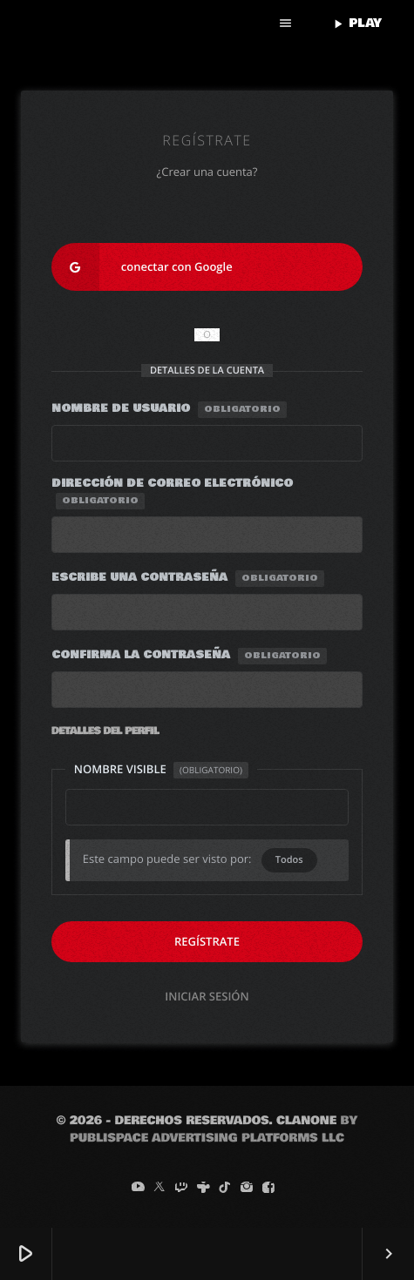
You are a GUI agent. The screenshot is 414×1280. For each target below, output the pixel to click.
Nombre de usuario (169, 409)
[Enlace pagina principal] (136, 23)
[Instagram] (247, 1188)
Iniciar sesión (207, 996)
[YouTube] (138, 1188)
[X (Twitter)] (159, 1188)
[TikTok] (225, 1188)
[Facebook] (268, 1188)
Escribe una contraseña (187, 578)
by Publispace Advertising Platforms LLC (213, 1129)
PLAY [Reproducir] (356, 23)
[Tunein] (203, 1188)
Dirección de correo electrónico (172, 492)
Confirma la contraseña (189, 655)
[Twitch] (181, 1188)
